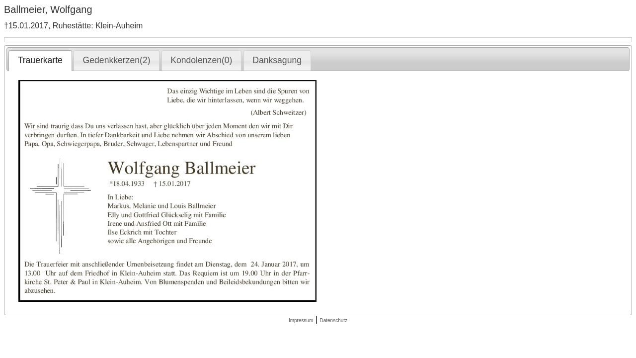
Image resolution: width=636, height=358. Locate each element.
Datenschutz (333, 320)
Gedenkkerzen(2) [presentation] (117, 60)
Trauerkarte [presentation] (40, 60)
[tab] (40, 60)
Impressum (301, 320)
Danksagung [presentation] (277, 60)
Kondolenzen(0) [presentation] (201, 60)
